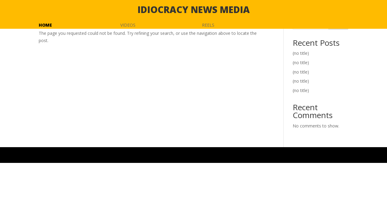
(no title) (301, 53)
